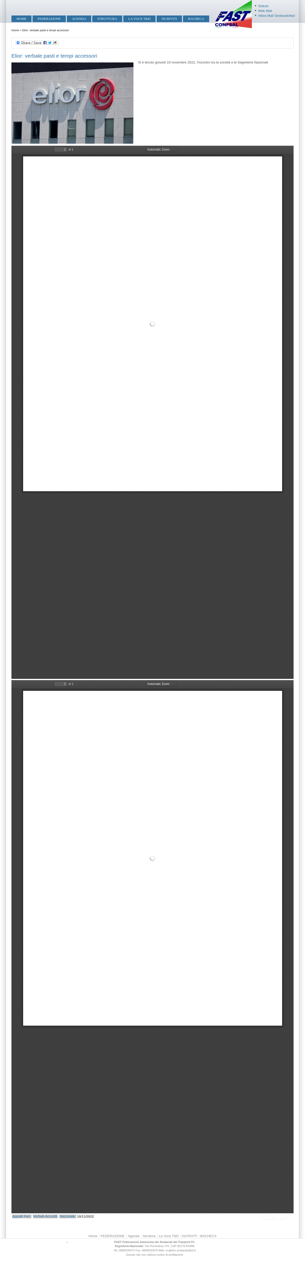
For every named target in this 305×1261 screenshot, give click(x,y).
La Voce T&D (139, 19)
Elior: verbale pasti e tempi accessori (54, 56)
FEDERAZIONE (49, 19)
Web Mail (265, 11)
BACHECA (196, 19)
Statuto (263, 6)
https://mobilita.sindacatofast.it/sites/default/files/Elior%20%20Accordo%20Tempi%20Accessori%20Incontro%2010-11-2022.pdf (152, 946)
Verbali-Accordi (45, 1216)
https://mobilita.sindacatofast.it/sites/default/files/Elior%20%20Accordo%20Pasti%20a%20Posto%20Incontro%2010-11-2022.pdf (152, 412)
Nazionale (67, 1216)
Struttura (107, 19)
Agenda (79, 19)
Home (21, 19)
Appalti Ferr (21, 1216)
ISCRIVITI (169, 19)
